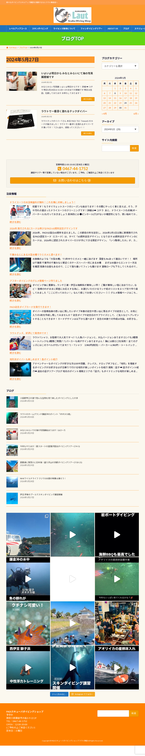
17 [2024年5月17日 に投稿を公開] (125, 98)
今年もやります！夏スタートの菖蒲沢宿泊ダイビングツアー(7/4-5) (50, 446)
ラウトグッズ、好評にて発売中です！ (29, 333)
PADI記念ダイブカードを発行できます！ (30, 307)
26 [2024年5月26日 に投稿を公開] (136, 103)
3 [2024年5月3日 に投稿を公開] (125, 88)
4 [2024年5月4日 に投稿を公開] (130, 88)
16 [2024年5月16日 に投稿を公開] (120, 98)
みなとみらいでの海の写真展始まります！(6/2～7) (42, 430)
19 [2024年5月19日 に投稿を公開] (136, 98)
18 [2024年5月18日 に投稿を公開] (131, 98)
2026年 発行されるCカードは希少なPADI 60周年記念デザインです (44, 228)
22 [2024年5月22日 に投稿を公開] (115, 103)
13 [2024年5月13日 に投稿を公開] (104, 98)
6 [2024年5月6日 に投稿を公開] (104, 93)
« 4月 (104, 113)
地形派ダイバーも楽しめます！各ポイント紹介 (34, 359)
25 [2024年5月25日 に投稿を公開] (131, 103)
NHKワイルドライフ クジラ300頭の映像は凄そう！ (43, 478)
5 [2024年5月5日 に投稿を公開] (136, 88)
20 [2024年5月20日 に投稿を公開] (104, 103)
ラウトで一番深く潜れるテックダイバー (64, 111)
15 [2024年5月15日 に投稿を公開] (115, 98)
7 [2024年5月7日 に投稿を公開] (109, 93)
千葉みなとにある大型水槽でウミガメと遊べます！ (36, 254)
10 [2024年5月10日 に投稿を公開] (125, 93)
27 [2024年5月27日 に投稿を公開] (104, 108)
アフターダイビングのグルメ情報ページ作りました (36, 280)
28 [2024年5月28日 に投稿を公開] (110, 108)
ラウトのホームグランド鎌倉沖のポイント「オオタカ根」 (46, 414)
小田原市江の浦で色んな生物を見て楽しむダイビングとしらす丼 (49, 398)
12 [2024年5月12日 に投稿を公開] (136, 93)
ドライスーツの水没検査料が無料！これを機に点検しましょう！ (43, 202)
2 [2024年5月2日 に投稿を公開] (120, 88)
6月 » (136, 113)
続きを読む (88, 99)
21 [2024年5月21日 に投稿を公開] (110, 103)
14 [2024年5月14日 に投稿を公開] (110, 98)
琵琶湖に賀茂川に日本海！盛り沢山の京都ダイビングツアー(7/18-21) (51, 462)
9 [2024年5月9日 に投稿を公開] (120, 93)
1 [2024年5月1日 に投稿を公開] (115, 88)
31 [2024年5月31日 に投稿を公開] (125, 108)
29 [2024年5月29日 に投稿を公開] (115, 108)
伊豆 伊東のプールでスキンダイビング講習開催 (41, 494)
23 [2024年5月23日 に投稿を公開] (120, 103)
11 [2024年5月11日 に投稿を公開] (131, 93)
